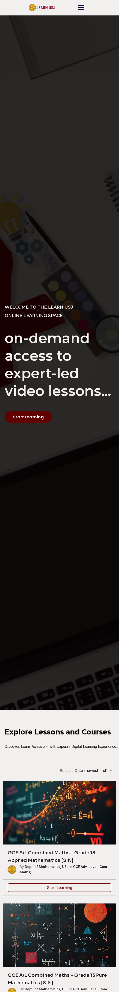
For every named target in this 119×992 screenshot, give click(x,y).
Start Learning (59, 887)
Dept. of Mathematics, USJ (47, 867)
